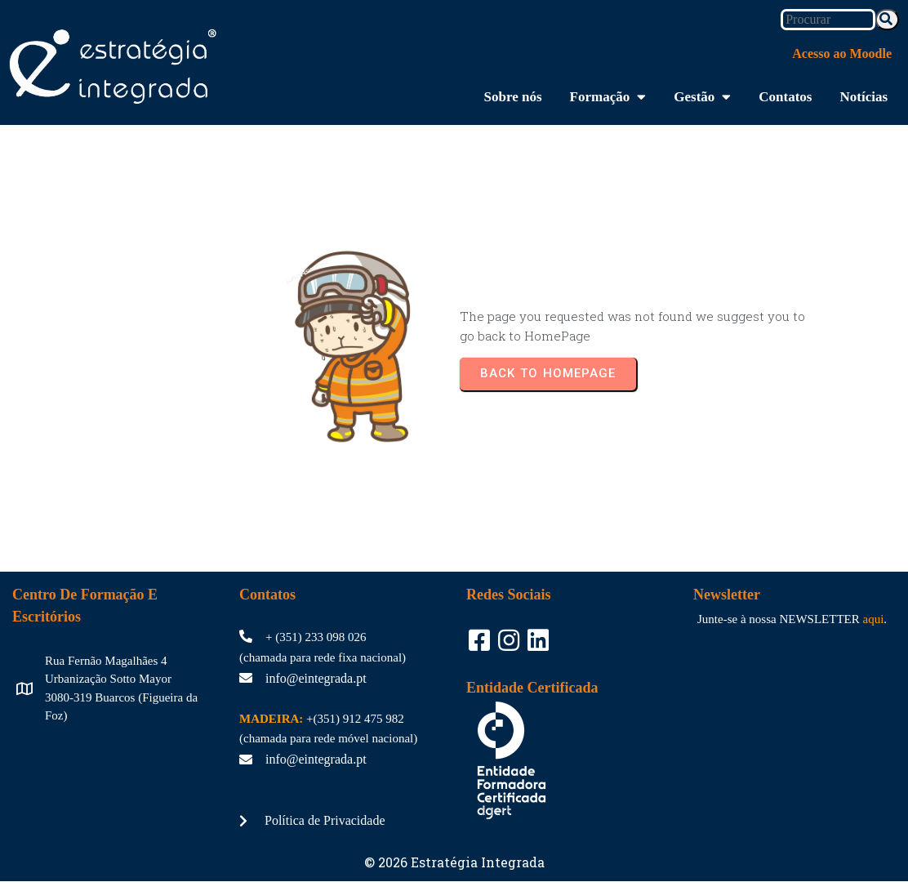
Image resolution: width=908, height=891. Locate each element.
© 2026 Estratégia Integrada (454, 838)
